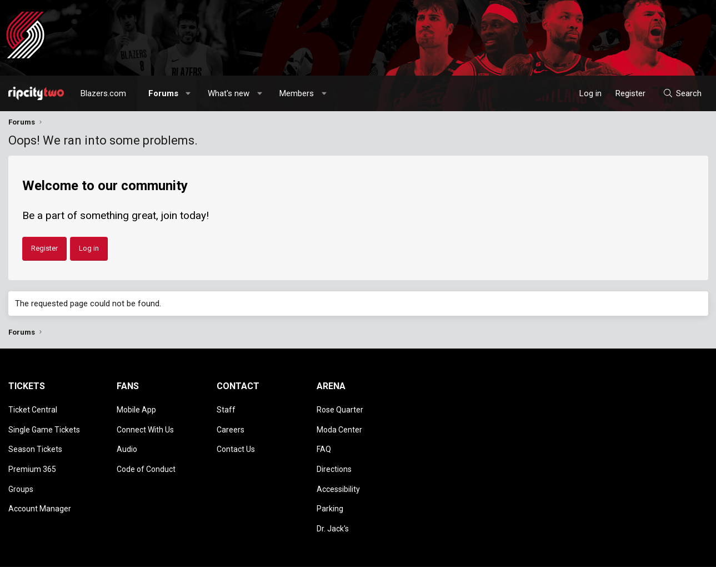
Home (678, 553)
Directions (334, 455)
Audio (127, 439)
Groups (20, 471)
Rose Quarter (340, 408)
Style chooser (454, 553)
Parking (330, 488)
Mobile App (136, 408)
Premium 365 (32, 455)
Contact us (516, 553)
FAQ (324, 439)
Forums (163, 93)
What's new (228, 93)
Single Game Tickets (44, 423)
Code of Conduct (146, 455)
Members (296, 93)
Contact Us (236, 439)
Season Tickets (35, 439)
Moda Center (339, 423)
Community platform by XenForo (100, 553)
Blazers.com (103, 93)
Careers (230, 423)
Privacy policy (619, 553)
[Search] (682, 93)
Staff (226, 408)
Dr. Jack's (333, 503)
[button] (188, 93)
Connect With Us (145, 423)
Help (655, 553)
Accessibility (338, 471)
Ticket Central (32, 408)
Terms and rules (566, 553)
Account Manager (39, 488)
